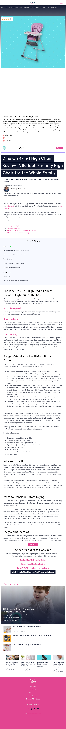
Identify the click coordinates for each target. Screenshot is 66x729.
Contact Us (33, 690)
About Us (33, 687)
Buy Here (33, 544)
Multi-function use (13, 228)
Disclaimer (33, 696)
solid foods (10, 206)
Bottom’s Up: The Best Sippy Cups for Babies (33, 568)
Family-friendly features (15, 226)
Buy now (59, 148)
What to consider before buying (18, 233)
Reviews (7, 7)
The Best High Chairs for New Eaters (33, 560)
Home (2, 7)
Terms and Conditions (33, 699)
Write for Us (33, 693)
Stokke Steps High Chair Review (33, 564)
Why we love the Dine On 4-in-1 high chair (21, 230)
